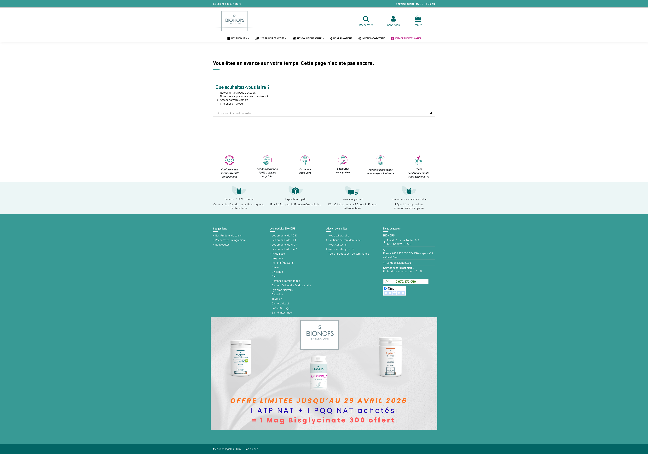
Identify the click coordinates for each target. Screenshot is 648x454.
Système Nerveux (282, 289)
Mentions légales (223, 449)
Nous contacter (337, 244)
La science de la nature (227, 3)
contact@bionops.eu (399, 262)
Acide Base (278, 253)
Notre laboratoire (338, 235)
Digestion (277, 294)
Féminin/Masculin (283, 262)
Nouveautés (222, 244)
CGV (238, 449)
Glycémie (277, 271)
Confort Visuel (280, 303)
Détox (275, 276)
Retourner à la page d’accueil (237, 92)
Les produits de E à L (284, 240)
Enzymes (277, 258)
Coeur (275, 267)
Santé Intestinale (282, 312)
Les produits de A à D (284, 235)
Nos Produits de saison (229, 235)
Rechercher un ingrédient (230, 240)
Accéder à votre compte (234, 99)
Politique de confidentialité (344, 240)
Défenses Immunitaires (286, 280)
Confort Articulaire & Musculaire (291, 285)
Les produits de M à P (285, 244)
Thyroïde (277, 299)
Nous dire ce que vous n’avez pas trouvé (244, 96)
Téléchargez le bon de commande (348, 253)
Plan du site (251, 449)
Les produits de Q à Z (284, 249)
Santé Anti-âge (281, 308)
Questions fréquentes (341, 249)
